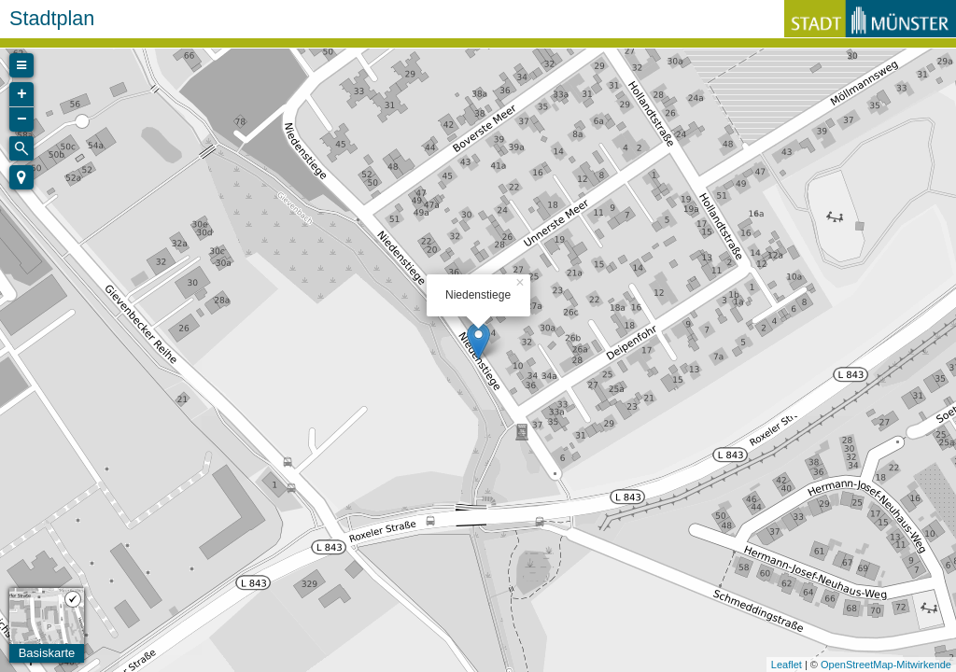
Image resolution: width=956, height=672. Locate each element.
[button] (21, 177)
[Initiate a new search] (21, 148)
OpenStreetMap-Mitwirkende (886, 664)
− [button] (22, 119)
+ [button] (22, 94)
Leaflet (786, 664)
